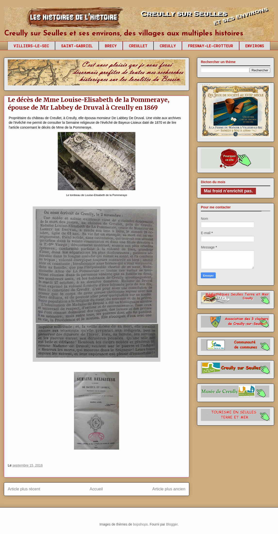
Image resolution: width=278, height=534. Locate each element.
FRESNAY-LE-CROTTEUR (210, 45)
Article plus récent (24, 489)
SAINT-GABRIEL (77, 45)
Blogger (172, 524)
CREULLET (138, 45)
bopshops (140, 524)
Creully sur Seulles (50, 19)
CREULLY (168, 45)
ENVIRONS (254, 45)
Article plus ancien (168, 489)
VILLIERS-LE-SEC (31, 45)
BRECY (111, 45)
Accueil (96, 489)
